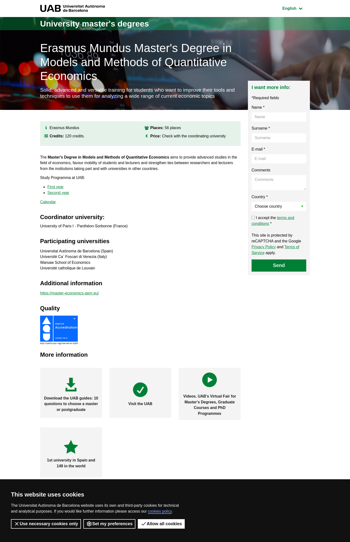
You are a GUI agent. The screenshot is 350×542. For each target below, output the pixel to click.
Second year (58, 196)
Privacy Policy (264, 248)
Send (279, 266)
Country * (260, 197)
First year (55, 190)
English (296, 7)
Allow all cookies (161, 524)
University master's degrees (98, 23)
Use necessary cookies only (46, 524)
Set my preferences (109, 524)
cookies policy (160, 511)
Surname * (261, 129)
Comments (261, 171)
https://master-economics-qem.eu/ (69, 297)
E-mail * (258, 150)
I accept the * (273, 221)
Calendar (48, 205)
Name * (258, 108)
